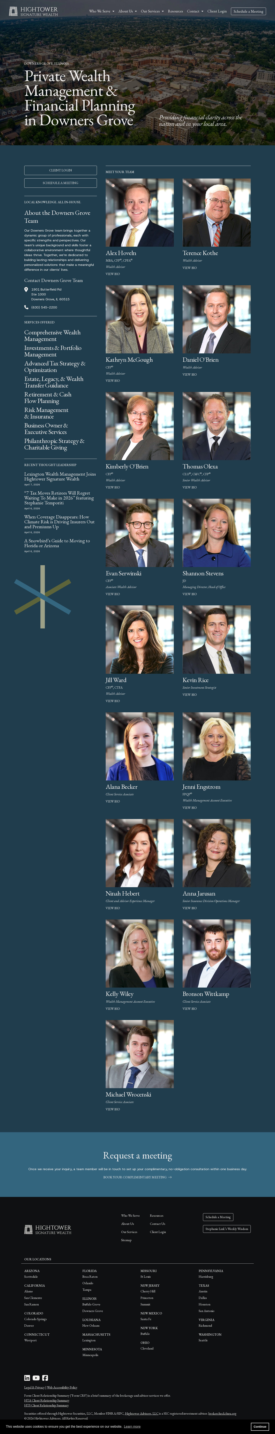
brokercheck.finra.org (222, 1413)
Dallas (203, 1298)
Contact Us (157, 1224)
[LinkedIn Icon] (27, 1379)
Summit (145, 1304)
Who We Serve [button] (99, 11)
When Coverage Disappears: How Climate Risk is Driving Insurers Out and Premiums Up (59, 522)
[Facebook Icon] (45, 1379)
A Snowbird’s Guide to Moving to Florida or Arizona (57, 543)
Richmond (205, 1325)
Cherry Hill (148, 1291)
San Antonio (206, 1311)
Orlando (87, 1283)
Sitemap (126, 1240)
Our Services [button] (150, 11)
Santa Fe (146, 1319)
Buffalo (145, 1334)
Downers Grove (92, 1311)
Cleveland (147, 1348)
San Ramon (31, 1304)
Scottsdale (31, 1276)
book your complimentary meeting (137, 1177)
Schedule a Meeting (248, 11)
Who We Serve (130, 1215)
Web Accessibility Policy (62, 1387)
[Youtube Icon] (36, 1379)
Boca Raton (90, 1276)
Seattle (203, 1340)
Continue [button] (260, 1426)
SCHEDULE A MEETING (60, 183)
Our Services (129, 1232)
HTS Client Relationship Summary (46, 1405)
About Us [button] (126, 11)
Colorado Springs (35, 1319)
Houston (204, 1304)
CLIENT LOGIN (60, 170)
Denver (29, 1325)
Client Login (217, 11)
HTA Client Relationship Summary (46, 1400)
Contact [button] (193, 11)
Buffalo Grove (91, 1304)
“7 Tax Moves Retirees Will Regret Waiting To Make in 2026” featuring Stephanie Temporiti (59, 498)
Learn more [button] (132, 1426)
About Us (127, 1224)
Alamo (28, 1291)
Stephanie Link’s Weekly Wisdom (227, 1229)
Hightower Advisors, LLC (142, 1413)
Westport (30, 1340)
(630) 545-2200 (44, 307)
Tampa (86, 1289)
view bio (113, 274)
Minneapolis (90, 1355)
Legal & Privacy (34, 1387)
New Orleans (91, 1325)
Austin (203, 1291)
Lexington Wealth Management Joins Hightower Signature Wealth (60, 476)
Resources (175, 11)
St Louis (146, 1276)
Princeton (147, 1298)
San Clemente (33, 1298)
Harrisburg (206, 1276)
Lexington (88, 1340)
